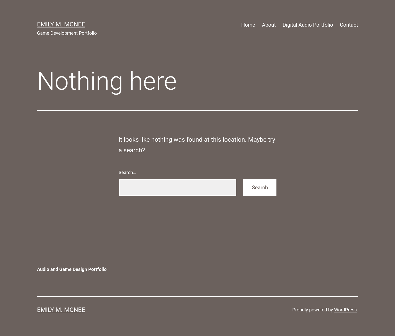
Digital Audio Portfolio (308, 25)
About (269, 25)
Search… (127, 172)
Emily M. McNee (61, 24)
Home (248, 25)
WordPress (345, 309)
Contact (349, 25)
